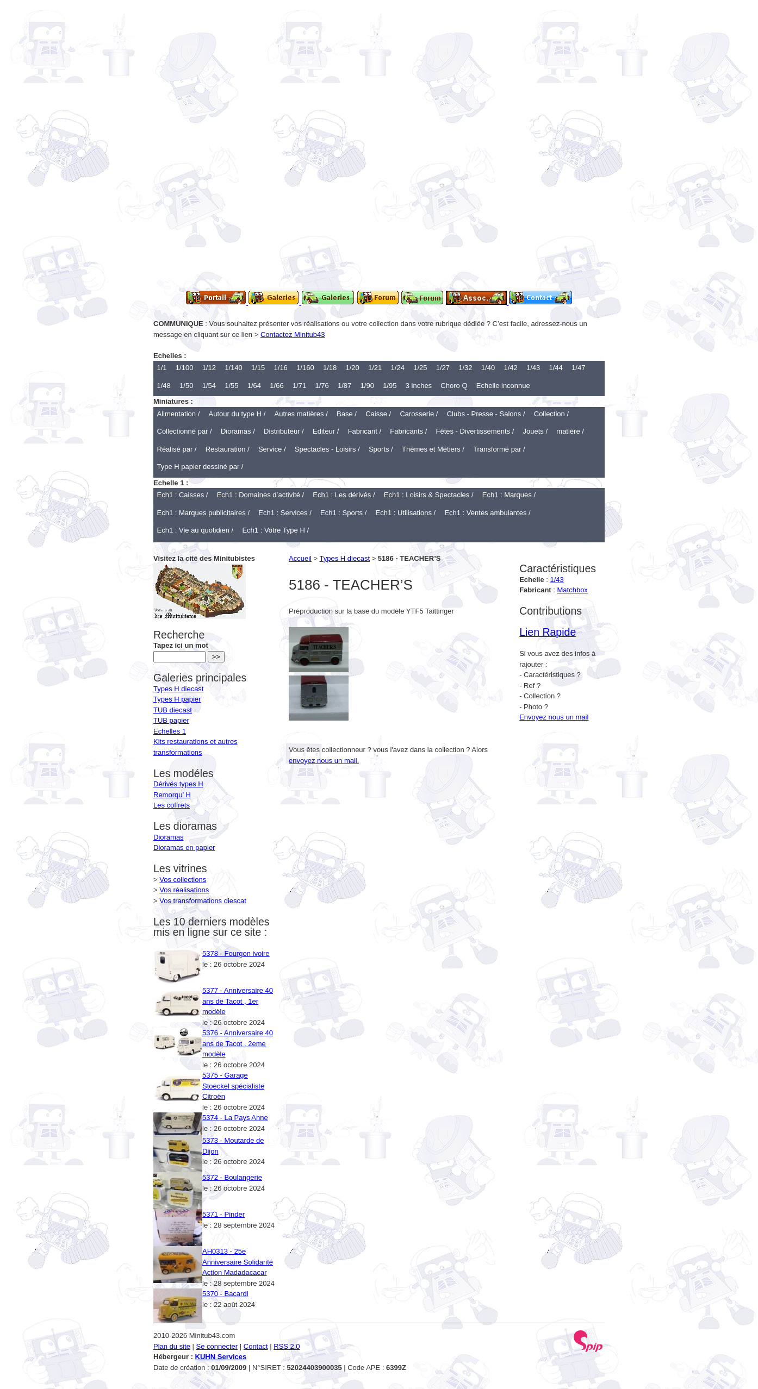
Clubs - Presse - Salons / (486, 414)
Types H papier (177, 699)
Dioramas (168, 837)
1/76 (321, 385)
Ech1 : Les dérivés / (344, 495)
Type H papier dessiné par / (200, 466)
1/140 (234, 368)
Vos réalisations (184, 890)
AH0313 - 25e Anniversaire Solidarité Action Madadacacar (237, 1262)
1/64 (254, 385)
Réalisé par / (177, 449)
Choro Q (453, 385)
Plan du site (171, 1346)
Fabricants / (408, 431)
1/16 (281, 368)
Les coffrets (171, 805)
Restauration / (228, 449)
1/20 (352, 368)
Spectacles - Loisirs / (327, 449)
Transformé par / (499, 449)
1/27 (443, 368)
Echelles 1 (169, 731)
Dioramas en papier (184, 847)
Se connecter (217, 1346)
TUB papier (171, 720)
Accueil (300, 558)
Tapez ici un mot (180, 640)
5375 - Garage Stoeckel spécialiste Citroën (233, 1085)
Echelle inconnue (503, 385)
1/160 (305, 368)
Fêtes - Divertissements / (475, 431)
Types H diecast (345, 558)
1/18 (330, 368)
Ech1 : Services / (285, 513)
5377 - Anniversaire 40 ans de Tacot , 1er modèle (237, 1001)
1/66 (276, 385)
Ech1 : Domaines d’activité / (260, 495)
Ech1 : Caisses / (182, 495)
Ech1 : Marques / (509, 495)
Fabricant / (364, 431)
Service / (272, 449)
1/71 (299, 385)
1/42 (510, 368)
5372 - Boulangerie (232, 1177)
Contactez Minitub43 (292, 334)
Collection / (551, 414)
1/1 (162, 368)
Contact (256, 1346)
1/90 (367, 385)
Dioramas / (238, 431)
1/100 (185, 368)
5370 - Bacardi (225, 1294)
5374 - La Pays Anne (235, 1117)
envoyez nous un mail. (324, 760)
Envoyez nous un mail (553, 717)
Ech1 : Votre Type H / (275, 530)
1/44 (556, 368)
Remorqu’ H (172, 795)
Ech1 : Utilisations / (406, 513)
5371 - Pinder (223, 1214)
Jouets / (535, 431)
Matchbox (572, 590)
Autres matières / (301, 414)
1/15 (258, 368)
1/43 (533, 368)
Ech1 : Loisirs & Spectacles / (429, 495)
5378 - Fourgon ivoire (236, 953)
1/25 (420, 368)
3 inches (419, 385)
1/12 (209, 368)
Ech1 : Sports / (343, 513)
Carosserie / (419, 414)
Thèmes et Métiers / (433, 449)
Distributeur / (284, 431)
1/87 (344, 385)
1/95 (389, 385)
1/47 (578, 368)
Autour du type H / (237, 414)
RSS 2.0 (287, 1346)
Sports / (381, 449)
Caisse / (378, 414)
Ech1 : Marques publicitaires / (203, 513)
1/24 (398, 368)
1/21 (375, 368)
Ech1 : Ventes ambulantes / (487, 513)
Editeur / (326, 431)
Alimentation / (178, 414)
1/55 (231, 385)
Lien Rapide (547, 632)
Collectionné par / (184, 431)
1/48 (164, 385)
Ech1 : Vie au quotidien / (195, 530)
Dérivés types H (178, 784)
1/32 (465, 368)
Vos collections (182, 879)
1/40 (488, 368)
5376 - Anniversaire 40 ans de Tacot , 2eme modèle (237, 1043)
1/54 (209, 385)
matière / (570, 431)
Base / (347, 414)
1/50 (186, 385)
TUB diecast (172, 710)
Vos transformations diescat (202, 901)
